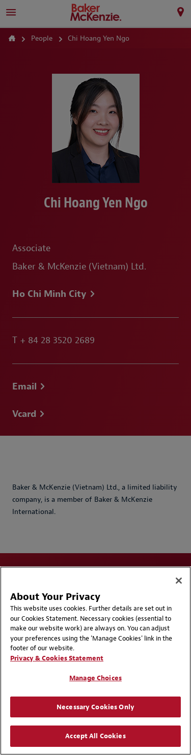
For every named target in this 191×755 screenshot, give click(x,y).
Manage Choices (95, 678)
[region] (95, 660)
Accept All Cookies (95, 736)
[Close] (179, 580)
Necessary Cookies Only (95, 707)
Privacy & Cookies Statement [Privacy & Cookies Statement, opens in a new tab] (56, 658)
